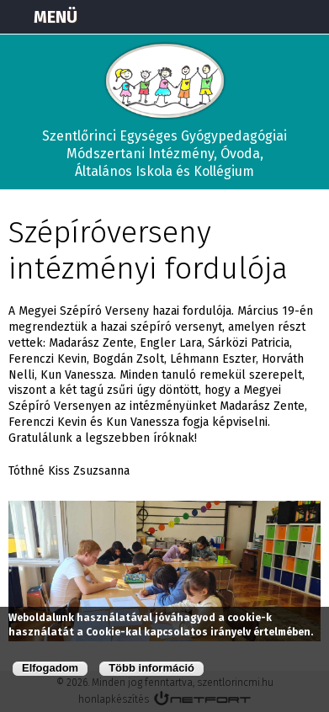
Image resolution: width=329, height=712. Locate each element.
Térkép (224, 17)
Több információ (151, 668)
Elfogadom (50, 668)
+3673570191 (266, 17)
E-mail (308, 17)
